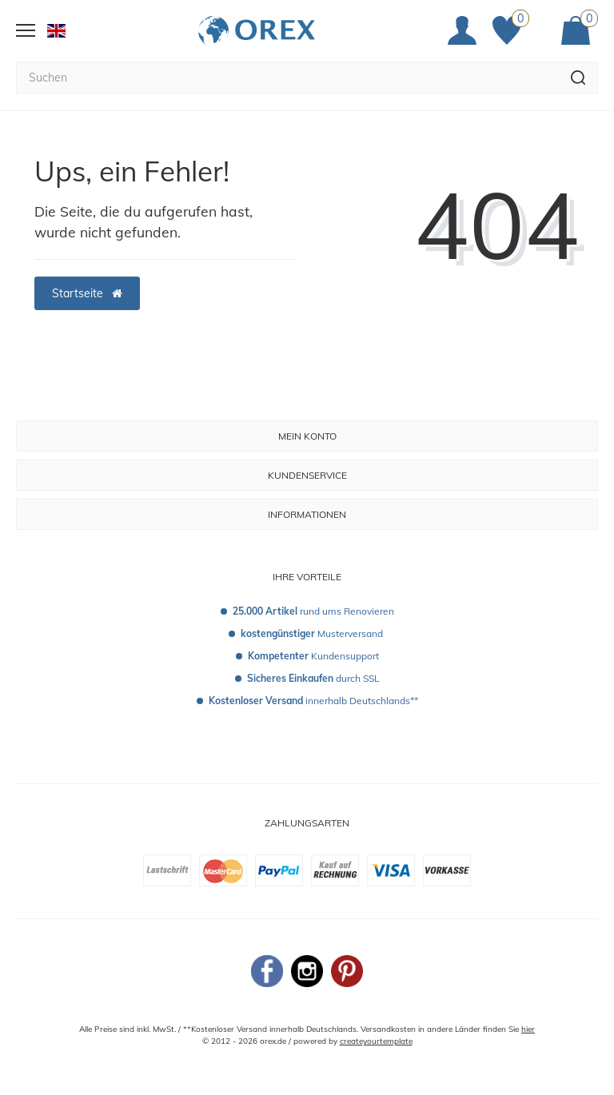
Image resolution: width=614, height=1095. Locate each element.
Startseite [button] (87, 293)
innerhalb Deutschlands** (313, 701)
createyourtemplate (376, 1041)
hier (528, 1029)
